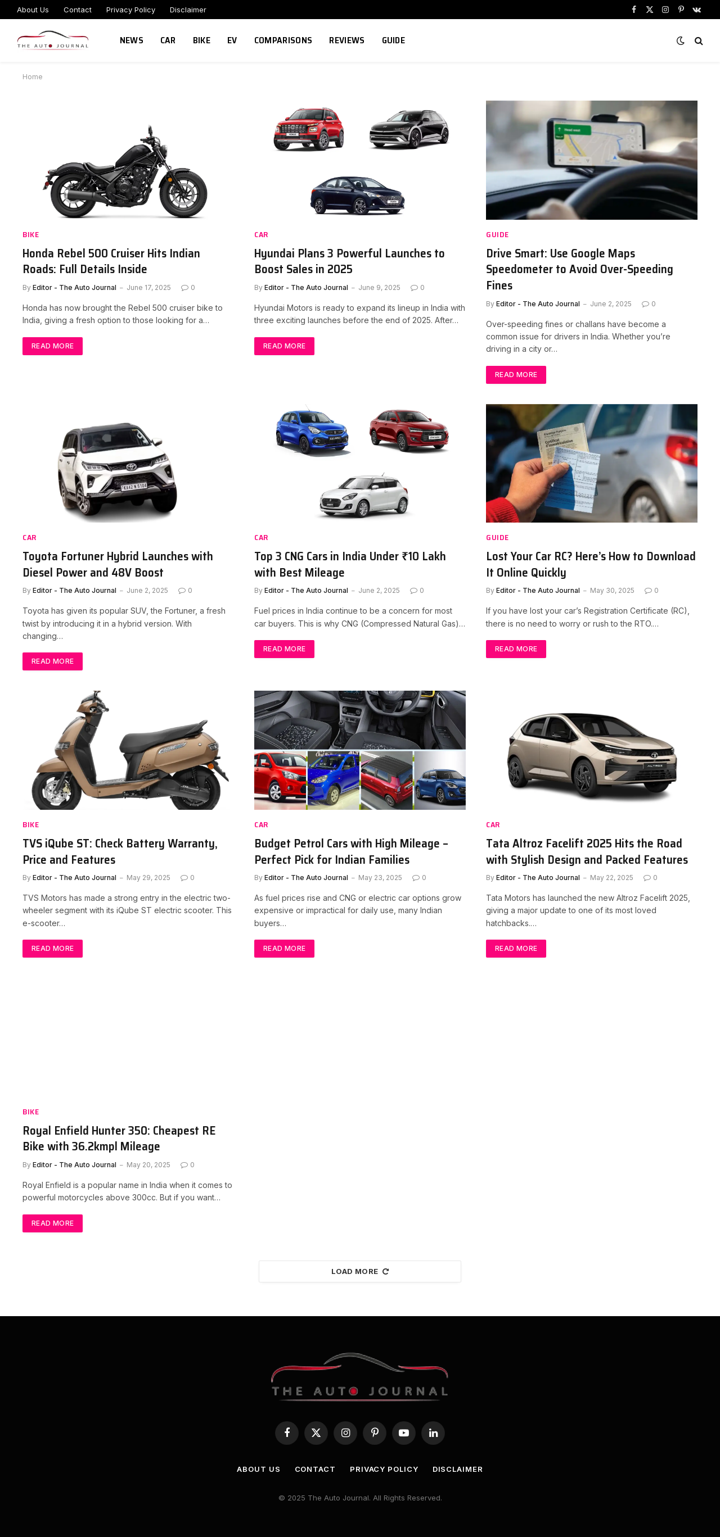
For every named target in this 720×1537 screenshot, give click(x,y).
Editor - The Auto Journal (74, 287)
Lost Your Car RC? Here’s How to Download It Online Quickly (591, 564)
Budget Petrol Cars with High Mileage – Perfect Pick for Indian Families (351, 852)
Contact (78, 9)
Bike (201, 40)
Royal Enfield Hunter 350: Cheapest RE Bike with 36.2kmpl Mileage (118, 1139)
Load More (360, 1271)
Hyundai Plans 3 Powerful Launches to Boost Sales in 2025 (349, 262)
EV (232, 40)
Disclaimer (188, 9)
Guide (394, 40)
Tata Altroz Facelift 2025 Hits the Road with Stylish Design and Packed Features (587, 852)
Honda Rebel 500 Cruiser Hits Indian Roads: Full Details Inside (111, 262)
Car (168, 40)
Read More (53, 346)
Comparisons (283, 40)
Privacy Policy (130, 9)
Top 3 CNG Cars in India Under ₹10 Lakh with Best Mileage (350, 564)
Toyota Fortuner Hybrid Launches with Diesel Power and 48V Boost (117, 564)
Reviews (346, 40)
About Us (33, 9)
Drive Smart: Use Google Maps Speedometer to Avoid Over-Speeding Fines (579, 270)
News (131, 40)
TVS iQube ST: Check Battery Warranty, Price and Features (120, 852)
